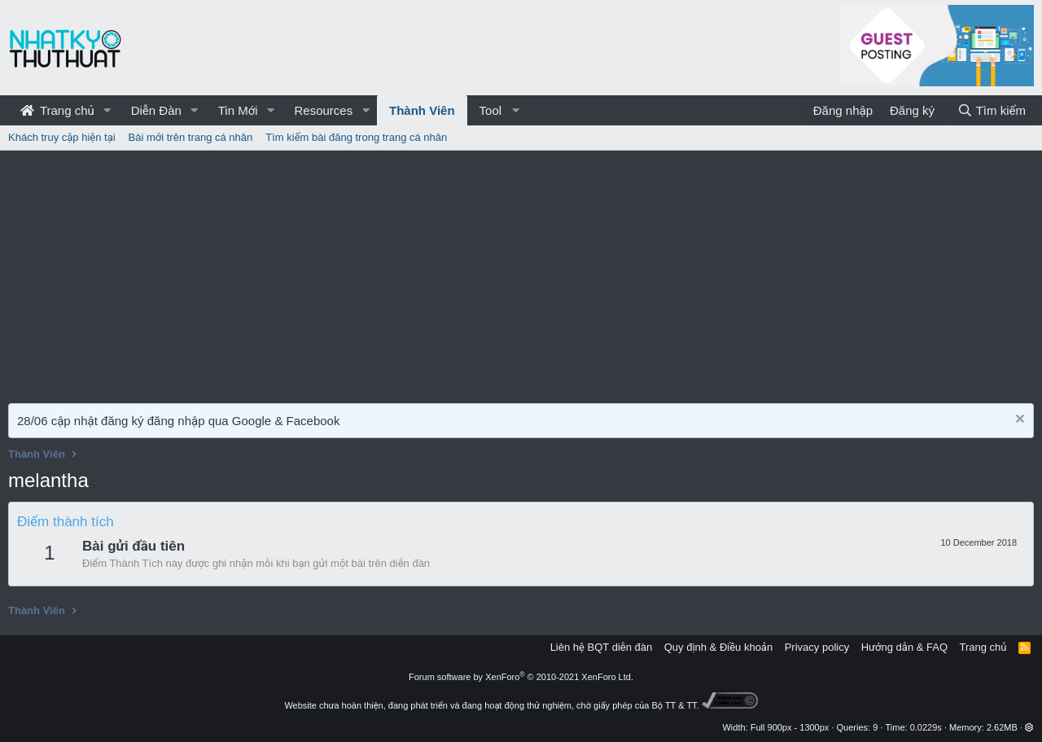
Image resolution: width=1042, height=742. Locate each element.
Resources (323, 110)
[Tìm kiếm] (991, 110)
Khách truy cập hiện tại (62, 137)
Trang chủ (57, 110)
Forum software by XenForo (521, 677)
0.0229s (926, 727)
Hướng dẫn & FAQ (904, 647)
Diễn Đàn (156, 110)
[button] (107, 110)
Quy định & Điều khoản (718, 647)
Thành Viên (422, 110)
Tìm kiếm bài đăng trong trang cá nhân (356, 137)
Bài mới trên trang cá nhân (191, 137)
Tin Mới (238, 110)
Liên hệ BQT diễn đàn (601, 647)
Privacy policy (817, 647)
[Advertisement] (521, 273)
